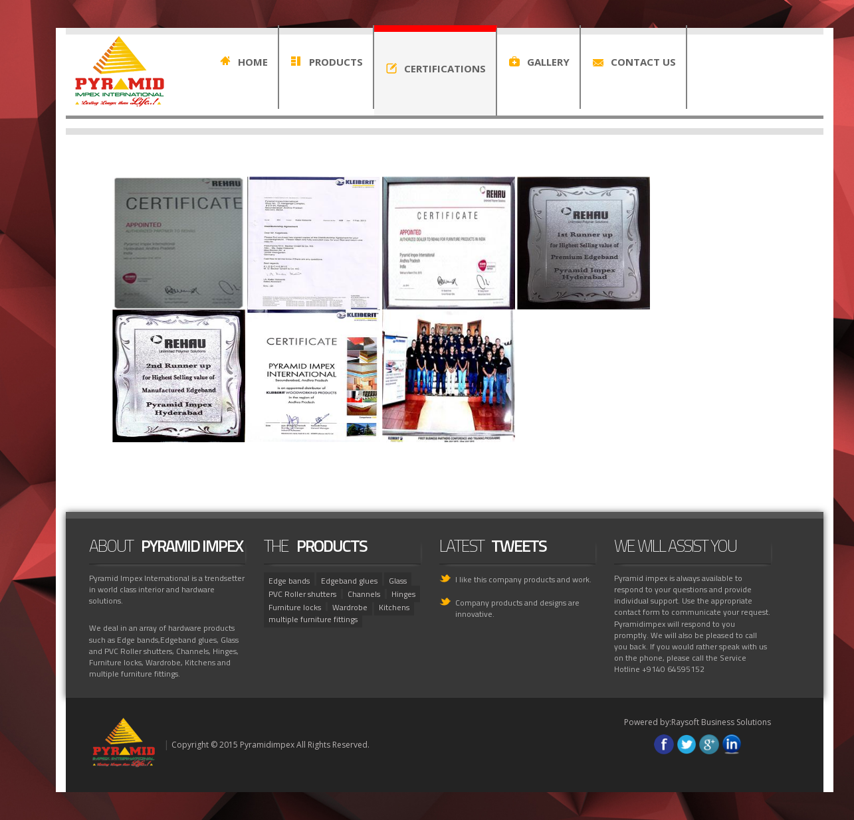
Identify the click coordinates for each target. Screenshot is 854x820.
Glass (398, 580)
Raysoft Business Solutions (721, 722)
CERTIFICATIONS (445, 68)
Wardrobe (350, 607)
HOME (253, 61)
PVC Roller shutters (302, 594)
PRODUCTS (336, 61)
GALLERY (548, 61)
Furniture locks (294, 607)
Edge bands (289, 580)
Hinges (403, 594)
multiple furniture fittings (313, 619)
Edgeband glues (349, 580)
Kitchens (394, 607)
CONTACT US (643, 61)
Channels (364, 594)
